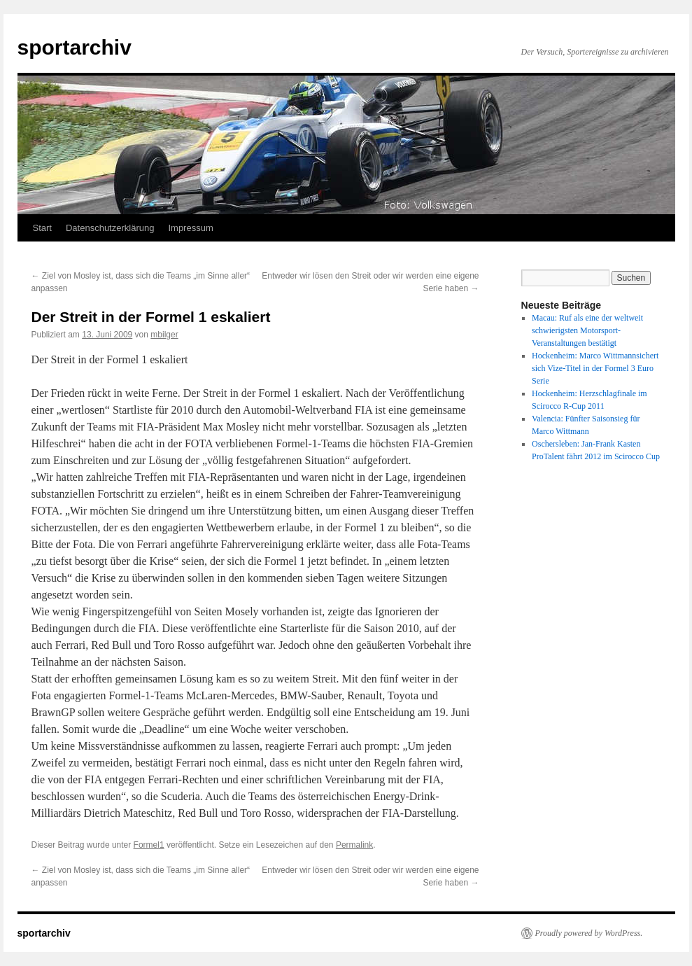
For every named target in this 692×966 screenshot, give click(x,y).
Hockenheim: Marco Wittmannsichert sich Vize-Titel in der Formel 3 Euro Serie (595, 368)
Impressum (190, 228)
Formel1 (149, 845)
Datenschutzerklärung (110, 228)
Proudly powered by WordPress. (589, 933)
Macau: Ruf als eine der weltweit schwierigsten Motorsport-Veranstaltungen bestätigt (587, 330)
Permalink (354, 845)
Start (42, 228)
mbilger (164, 335)
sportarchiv (74, 47)
